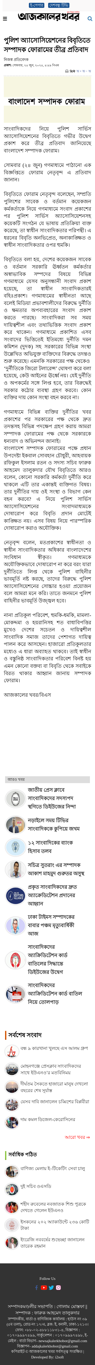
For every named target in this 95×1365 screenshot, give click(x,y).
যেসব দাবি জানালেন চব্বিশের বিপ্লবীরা (55, 1101)
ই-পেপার (36, 5)
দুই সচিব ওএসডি (36, 1186)
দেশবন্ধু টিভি (58, 5)
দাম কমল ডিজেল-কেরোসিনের (48, 1119)
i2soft (59, 1357)
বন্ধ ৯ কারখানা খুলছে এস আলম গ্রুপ (54, 1048)
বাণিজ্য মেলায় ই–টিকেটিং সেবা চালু (53, 1168)
